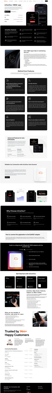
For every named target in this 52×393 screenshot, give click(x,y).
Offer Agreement (40, 392)
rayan (8, 357)
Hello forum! (36, 357)
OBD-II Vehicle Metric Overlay (9, 382)
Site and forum (36, 368)
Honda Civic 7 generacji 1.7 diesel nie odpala (11, 374)
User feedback (36, 359)
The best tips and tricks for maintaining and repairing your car (14, 355)
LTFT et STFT (7, 359)
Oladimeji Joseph (7, 378)
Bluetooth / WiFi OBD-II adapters (38, 362)
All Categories (36, 355)
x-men (8, 376)
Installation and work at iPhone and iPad (39, 371)
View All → (31, 353)
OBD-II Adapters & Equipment (37, 361)
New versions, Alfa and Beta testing (38, 358)
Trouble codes (36, 365)
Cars (27, 392)
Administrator (9, 372)
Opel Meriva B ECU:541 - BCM (9, 370)
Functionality (36, 364)
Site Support (35, 367)
